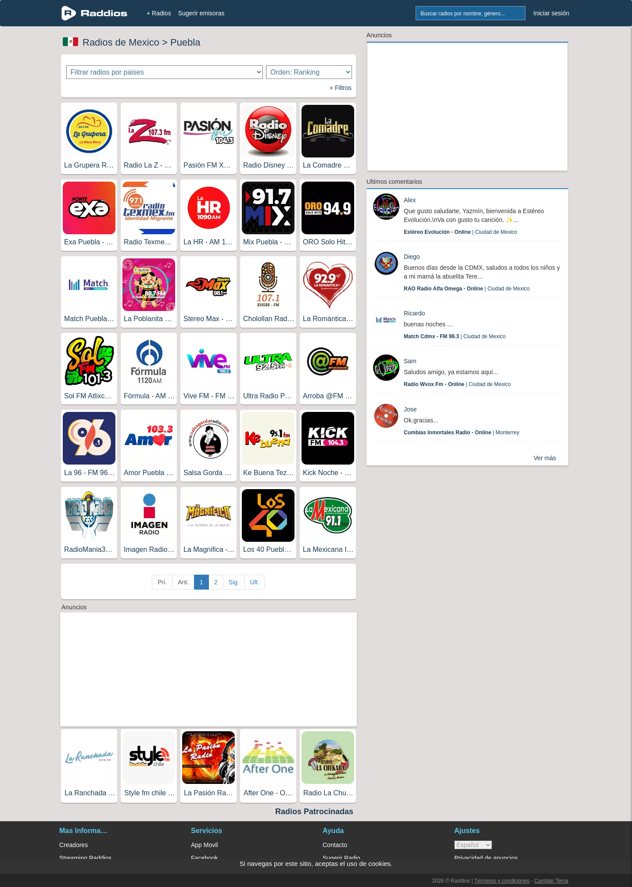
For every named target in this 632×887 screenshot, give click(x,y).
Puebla (185, 42)
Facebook (204, 858)
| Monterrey (461, 432)
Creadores (73, 844)
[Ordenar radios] (309, 72)
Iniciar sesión (551, 13)
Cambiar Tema (551, 881)
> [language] (473, 845)
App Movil (204, 844)
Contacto (335, 844)
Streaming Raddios (85, 858)
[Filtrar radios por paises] (164, 72)
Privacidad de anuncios (486, 858)
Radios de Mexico (121, 42)
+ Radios (159, 13)
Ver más (545, 457)
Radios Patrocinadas (314, 811)
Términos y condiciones (501, 881)
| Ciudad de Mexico (460, 232)
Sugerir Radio (341, 858)
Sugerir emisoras (201, 13)
